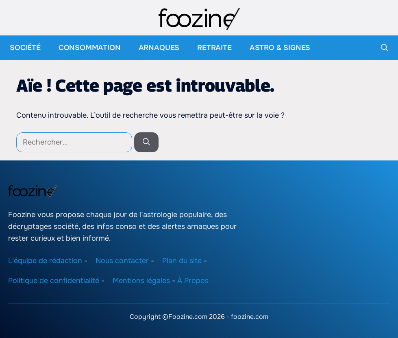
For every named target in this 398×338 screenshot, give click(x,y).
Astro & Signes (280, 47)
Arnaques (159, 47)
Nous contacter (122, 260)
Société (25, 47)
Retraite (214, 47)
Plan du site (182, 260)
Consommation (90, 47)
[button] (384, 47)
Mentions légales (141, 280)
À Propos (193, 280)
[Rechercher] (146, 142)
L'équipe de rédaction (45, 260)
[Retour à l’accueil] (199, 18)
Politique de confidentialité (53, 280)
